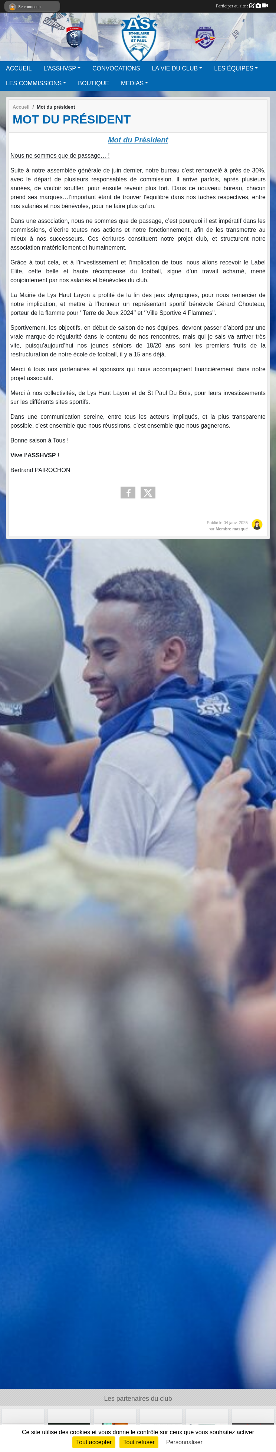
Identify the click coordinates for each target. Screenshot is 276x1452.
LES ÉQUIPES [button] (233, 68)
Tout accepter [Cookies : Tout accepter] (94, 1442)
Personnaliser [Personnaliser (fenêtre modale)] (184, 1442)
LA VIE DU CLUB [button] (175, 68)
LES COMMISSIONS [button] (34, 83)
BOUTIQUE (93, 83)
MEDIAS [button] (132, 83)
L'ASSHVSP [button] (59, 68)
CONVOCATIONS (116, 68)
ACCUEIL (19, 68)
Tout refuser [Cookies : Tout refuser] (138, 1442)
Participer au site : (242, 6)
